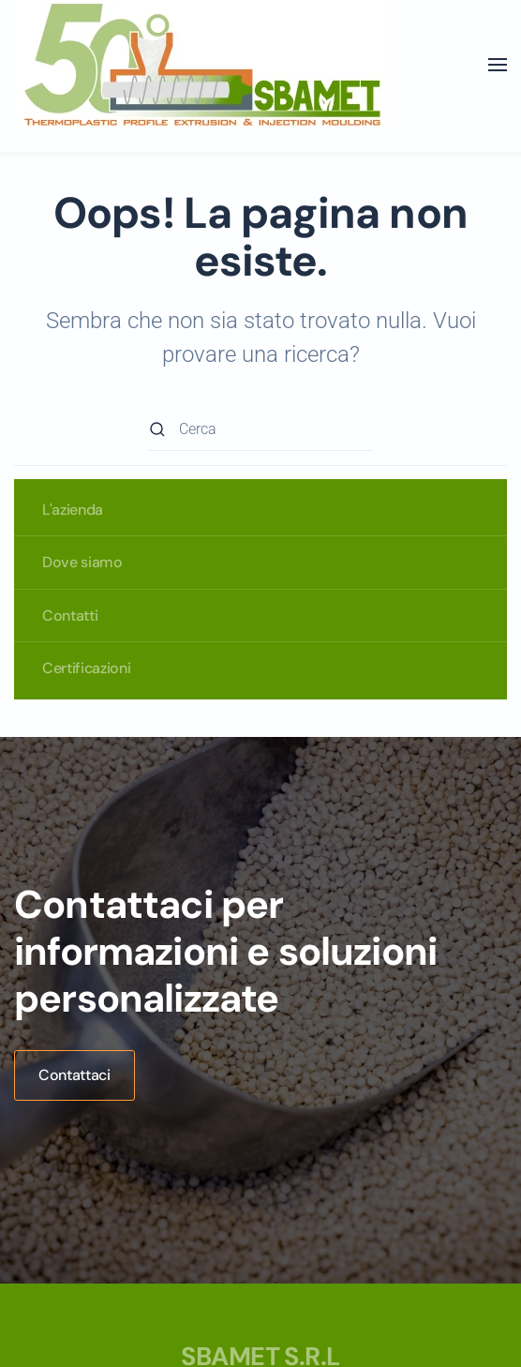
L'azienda (72, 509)
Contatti (69, 615)
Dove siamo (82, 562)
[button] (497, 64)
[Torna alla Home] (201, 64)
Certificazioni (86, 668)
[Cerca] (260, 430)
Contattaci (74, 1075)
